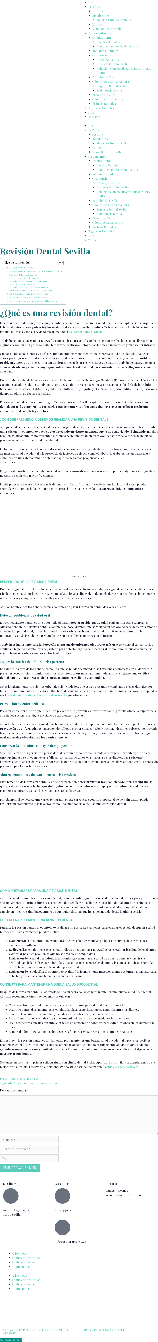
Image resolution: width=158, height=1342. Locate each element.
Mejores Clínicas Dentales (114, 20)
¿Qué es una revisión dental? (19, 267)
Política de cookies (24, 1262)
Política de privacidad (26, 1258)
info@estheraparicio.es (122, 1067)
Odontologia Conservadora (110, 81)
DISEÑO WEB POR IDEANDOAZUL (103, 1330)
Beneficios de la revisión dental (23, 275)
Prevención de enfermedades (24, 284)
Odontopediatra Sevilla (107, 99)
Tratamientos (97, 33)
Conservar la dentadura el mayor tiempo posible (31, 287)
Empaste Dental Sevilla (112, 86)
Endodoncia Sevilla (109, 90)
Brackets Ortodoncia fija (113, 64)
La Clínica (94, 7)
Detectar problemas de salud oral (26, 278)
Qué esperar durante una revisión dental (27, 297)
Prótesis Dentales (104, 104)
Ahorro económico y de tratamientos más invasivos (32, 290)
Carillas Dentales (108, 42)
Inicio (91, 2)
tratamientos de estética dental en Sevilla (38, 695)
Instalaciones (101, 15)
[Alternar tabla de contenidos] (59, 262)
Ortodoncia (100, 55)
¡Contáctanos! (21, 1267)
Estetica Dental (102, 37)
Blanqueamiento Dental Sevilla (117, 46)
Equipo (97, 24)
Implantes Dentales (105, 51)
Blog (91, 112)
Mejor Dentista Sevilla (107, 29)
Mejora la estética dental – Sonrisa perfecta (30, 281)
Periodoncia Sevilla (105, 77)
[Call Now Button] (11, 1340)
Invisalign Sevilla (108, 59)
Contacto (94, 117)
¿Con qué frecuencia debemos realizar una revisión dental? (35, 271)
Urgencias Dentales (101, 108)
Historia (97, 11)
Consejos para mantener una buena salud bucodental (33, 301)
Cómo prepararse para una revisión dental (28, 293)
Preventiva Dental (104, 95)
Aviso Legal (19, 1253)
